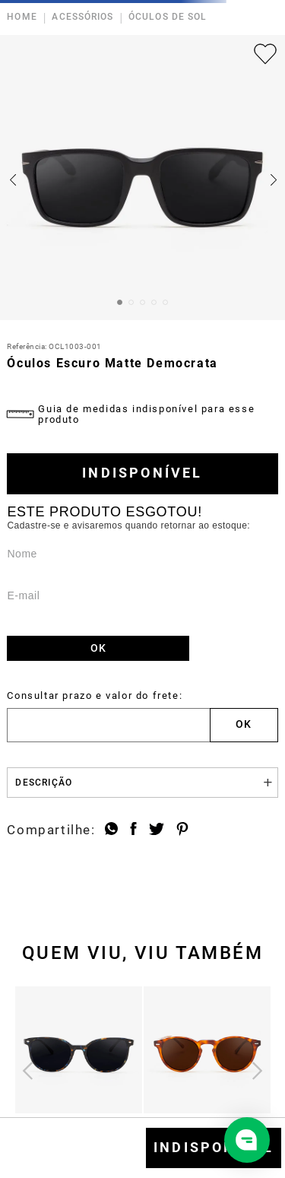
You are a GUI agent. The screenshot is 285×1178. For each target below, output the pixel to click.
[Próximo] (257, 1070)
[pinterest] (182, 830)
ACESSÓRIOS (82, 17)
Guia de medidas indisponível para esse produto (146, 414)
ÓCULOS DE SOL (167, 17)
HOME (21, 17)
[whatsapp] (111, 830)
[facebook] (133, 830)
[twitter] (156, 830)
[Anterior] (27, 1070)
